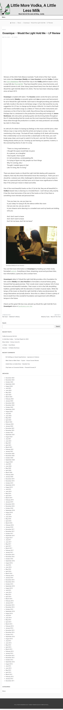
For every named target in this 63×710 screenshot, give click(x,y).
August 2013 (9, 638)
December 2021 (10, 428)
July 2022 (8, 413)
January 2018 (9, 527)
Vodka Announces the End (9, 336)
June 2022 (8, 415)
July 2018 (8, 514)
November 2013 (10, 632)
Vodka (16, 37)
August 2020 (9, 462)
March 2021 (9, 447)
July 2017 (8, 540)
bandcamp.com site (25, 306)
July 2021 (8, 439)
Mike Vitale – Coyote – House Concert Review (26, 360)
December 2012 (10, 655)
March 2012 (9, 674)
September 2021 (10, 434)
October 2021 (9, 432)
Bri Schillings (9, 357)
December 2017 (10, 529)
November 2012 (10, 657)
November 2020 (10, 455)
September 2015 (10, 586)
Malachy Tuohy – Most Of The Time (51, 316)
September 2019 (10, 485)
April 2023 (8, 394)
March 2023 (9, 396)
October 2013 (9, 634)
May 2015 (8, 594)
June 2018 (8, 516)
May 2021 (8, 443)
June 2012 (8, 668)
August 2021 (9, 437)
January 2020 (9, 476)
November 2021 (10, 430)
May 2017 (8, 544)
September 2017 (10, 535)
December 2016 (10, 554)
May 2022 (8, 418)
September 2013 (10, 636)
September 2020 (10, 460)
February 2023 (10, 399)
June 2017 (8, 542)
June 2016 (8, 567)
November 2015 (10, 582)
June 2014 (8, 617)
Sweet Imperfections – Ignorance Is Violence (27, 357)
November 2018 (10, 506)
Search (4, 323)
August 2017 (9, 537)
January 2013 (9, 653)
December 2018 (10, 504)
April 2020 (8, 470)
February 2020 (10, 474)
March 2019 (9, 497)
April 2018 (8, 521)
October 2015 (9, 584)
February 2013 (10, 651)
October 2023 (9, 382)
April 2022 (8, 420)
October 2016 (9, 559)
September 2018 (10, 510)
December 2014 (10, 605)
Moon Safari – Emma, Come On (11, 342)
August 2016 (9, 563)
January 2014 (9, 628)
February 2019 (10, 500)
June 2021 (8, 441)
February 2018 (10, 525)
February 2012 (10, 676)
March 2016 (9, 573)
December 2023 (10, 378)
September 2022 (10, 409)
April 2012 (8, 672)
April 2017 (8, 546)
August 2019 (9, 487)
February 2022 (10, 424)
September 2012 (10, 662)
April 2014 (8, 622)
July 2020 (8, 464)
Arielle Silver (9, 364)
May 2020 (8, 468)
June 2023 (8, 390)
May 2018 (8, 519)
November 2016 (10, 556)
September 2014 (10, 611)
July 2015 (8, 590)
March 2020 (9, 472)
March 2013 (9, 649)
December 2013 (10, 630)
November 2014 (10, 607)
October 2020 (9, 458)
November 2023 (10, 380)
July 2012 (8, 666)
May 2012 (8, 670)
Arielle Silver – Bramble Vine (22, 364)
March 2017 (9, 548)
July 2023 (8, 388)
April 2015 (8, 596)
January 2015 (9, 603)
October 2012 (9, 659)
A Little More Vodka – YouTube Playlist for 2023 (15, 339)
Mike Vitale (9, 360)
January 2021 (9, 451)
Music (4, 29)
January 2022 (9, 426)
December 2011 (10, 681)
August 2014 (9, 613)
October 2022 (9, 407)
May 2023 (8, 392)
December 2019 (10, 479)
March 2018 (9, 523)
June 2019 (8, 491)
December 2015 (10, 580)
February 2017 (10, 550)
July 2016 (8, 565)
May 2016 (8, 569)
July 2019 (8, 489)
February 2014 (10, 626)
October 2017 (9, 533)
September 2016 (10, 561)
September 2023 (10, 384)
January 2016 (9, 577)
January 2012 (9, 678)
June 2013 (8, 643)
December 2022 (10, 403)
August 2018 (9, 512)
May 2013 (8, 645)
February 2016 (10, 575)
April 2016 (8, 571)
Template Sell (44, 704)
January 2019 (9, 502)
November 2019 (10, 481)
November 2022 (10, 405)
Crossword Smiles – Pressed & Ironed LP (25, 367)
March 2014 (9, 624)
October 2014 (9, 609)
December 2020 (10, 453)
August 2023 (9, 386)
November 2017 (10, 531)
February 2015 (10, 601)
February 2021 (10, 449)
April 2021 (8, 445)
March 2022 (9, 422)
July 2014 (8, 615)
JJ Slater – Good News (8, 345)
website (13, 271)
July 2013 (8, 641)
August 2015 (9, 588)
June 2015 (8, 592)
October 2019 (9, 483)
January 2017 (9, 552)
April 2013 (8, 647)
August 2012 (9, 664)
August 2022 (9, 411)
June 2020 (8, 466)
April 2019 (8, 495)
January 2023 (9, 401)
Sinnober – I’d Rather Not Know (10, 348)
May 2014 (8, 619)
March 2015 (9, 598)
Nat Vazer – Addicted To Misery (11, 316)
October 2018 (9, 508)
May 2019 (8, 493)
